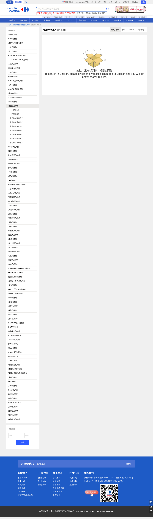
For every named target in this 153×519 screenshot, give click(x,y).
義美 (99, 13)
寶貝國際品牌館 (14, 197)
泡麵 (82, 13)
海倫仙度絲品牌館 (15, 277)
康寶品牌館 (12, 226)
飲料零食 (35, 20)
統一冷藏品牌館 (14, 243)
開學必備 (39, 13)
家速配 (133, 17)
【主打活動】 (15, 110)
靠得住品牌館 (13, 306)
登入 (105, 2)
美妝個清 (82, 20)
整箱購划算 (113, 17)
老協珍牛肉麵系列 (16, 143)
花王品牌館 (12, 205)
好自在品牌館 (13, 264)
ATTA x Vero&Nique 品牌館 (18, 60)
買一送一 (68, 17)
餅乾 (78, 13)
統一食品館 (12, 35)
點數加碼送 (91, 17)
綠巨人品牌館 (13, 235)
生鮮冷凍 (23, 20)
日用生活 (117, 20)
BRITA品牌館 (13, 327)
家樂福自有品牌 (14, 68)
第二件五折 (79, 17)
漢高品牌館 (12, 168)
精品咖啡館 (12, 176)
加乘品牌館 (12, 386)
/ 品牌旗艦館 (16, 25)
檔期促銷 (102, 17)
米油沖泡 (47, 20)
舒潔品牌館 (12, 302)
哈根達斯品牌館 (14, 231)
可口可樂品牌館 (14, 218)
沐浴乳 (94, 13)
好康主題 (11, 20)
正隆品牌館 (12, 72)
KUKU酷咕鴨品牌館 (15, 81)
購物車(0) (135, 2)
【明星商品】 (15, 114)
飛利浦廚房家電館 (15, 369)
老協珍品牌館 (13, 106)
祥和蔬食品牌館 (14, 419)
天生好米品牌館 (14, 193)
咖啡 (103, 13)
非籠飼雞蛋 (71, 13)
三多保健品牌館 (14, 189)
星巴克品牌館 (13, 247)
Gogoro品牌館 (13, 147)
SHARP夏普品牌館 (15, 352)
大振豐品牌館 (13, 64)
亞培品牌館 (12, 398)
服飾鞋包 (141, 20)
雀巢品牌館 (12, 256)
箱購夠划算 (47, 13)
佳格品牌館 (12, 222)
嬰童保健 (94, 20)
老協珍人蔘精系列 (16, 122)
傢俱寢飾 (129, 20)
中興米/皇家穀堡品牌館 (17, 184)
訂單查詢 (126, 2)
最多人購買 (115, 30)
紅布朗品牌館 (13, 411)
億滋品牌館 (12, 285)
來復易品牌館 (13, 415)
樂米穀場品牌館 (14, 164)
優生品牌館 (12, 314)
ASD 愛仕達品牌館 (15, 97)
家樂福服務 (68, 2)
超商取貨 (142, 17)
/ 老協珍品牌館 (25, 25)
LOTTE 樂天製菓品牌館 (17, 289)
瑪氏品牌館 (12, 51)
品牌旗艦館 (58, 17)
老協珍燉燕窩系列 (16, 139)
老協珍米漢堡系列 (16, 134)
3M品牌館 (12, 180)
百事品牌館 (12, 85)
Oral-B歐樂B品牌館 (15, 273)
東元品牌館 (12, 348)
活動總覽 (123, 17)
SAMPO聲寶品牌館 (15, 89)
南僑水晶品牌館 (14, 201)
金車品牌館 (12, 102)
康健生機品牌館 (14, 210)
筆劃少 (132, 30)
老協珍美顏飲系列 (16, 126)
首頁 (9, 25)
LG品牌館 (12, 381)
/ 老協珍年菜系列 (35, 25)
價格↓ (124, 30)
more (129, 464)
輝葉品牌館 (12, 151)
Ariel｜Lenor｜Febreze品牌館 (19, 268)
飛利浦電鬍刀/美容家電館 (17, 373)
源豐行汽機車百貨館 (15, 43)
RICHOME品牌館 (14, 335)
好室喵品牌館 (13, 319)
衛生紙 (87, 13)
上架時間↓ (141, 30)
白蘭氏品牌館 (13, 76)
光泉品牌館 (12, 47)
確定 (23, 443)
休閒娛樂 (105, 20)
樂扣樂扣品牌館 (14, 331)
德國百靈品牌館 (14, 365)
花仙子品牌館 (13, 93)
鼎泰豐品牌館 (13, 407)
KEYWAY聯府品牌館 (16, 323)
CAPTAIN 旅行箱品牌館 (17, 56)
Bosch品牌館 (13, 390)
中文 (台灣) (96, 2)
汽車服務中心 (13, 344)
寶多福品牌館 (13, 159)
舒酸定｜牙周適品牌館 (16, 281)
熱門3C (70, 20)
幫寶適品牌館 (13, 260)
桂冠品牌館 (12, 239)
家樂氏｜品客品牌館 (15, 293)
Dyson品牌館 (13, 356)
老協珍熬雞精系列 (16, 118)
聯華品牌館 (12, 39)
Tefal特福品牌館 (14, 340)
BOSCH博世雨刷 (14, 402)
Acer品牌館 (12, 361)
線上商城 (47, 17)
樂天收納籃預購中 (59, 13)
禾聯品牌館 (12, 377)
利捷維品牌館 (13, 394)
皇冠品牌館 (12, 172)
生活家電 (58, 20)
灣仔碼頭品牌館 (14, 252)
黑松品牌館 (12, 214)
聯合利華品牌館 (14, 155)
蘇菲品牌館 (12, 310)
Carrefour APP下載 (82, 2)
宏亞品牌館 (12, 298)
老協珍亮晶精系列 (16, 130)
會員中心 (117, 2)
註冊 (110, 2)
